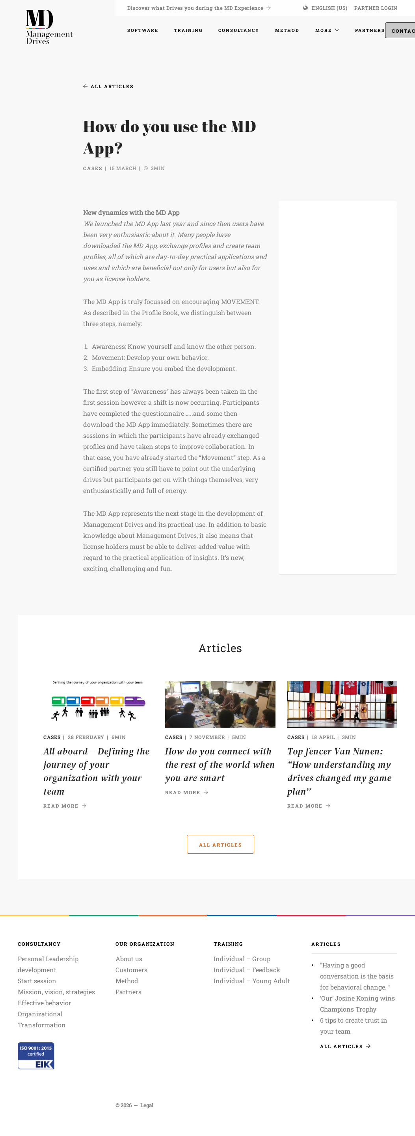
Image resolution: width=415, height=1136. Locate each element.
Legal (146, 1105)
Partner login (375, 8)
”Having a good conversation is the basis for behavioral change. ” (357, 976)
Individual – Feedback (247, 970)
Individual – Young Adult (252, 981)
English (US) (330, 8)
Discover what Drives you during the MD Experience (199, 7)
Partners (128, 992)
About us (128, 958)
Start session (37, 981)
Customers (131, 970)
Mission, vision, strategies (56, 992)
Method (126, 981)
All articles (108, 86)
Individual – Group (242, 958)
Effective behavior (44, 1003)
